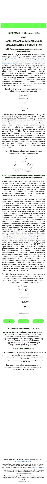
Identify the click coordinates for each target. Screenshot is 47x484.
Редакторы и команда (37, 467)
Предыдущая (9, 321)
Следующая (38, 321)
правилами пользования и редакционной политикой (28, 460)
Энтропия (32, 236)
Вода (43, 59)
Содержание (23, 321)
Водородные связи (10, 63)
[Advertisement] (23, 12)
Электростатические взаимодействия (27, 61)
